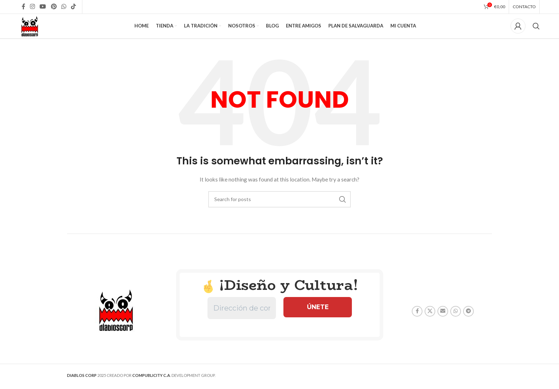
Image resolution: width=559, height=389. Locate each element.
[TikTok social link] (73, 7)
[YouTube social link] (42, 7)
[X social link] (430, 325)
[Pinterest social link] (53, 7)
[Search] (536, 34)
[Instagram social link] (32, 7)
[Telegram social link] (468, 325)
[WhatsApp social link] (63, 7)
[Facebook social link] (23, 7)
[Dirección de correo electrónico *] (241, 322)
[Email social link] (442, 325)
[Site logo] (36, 33)
